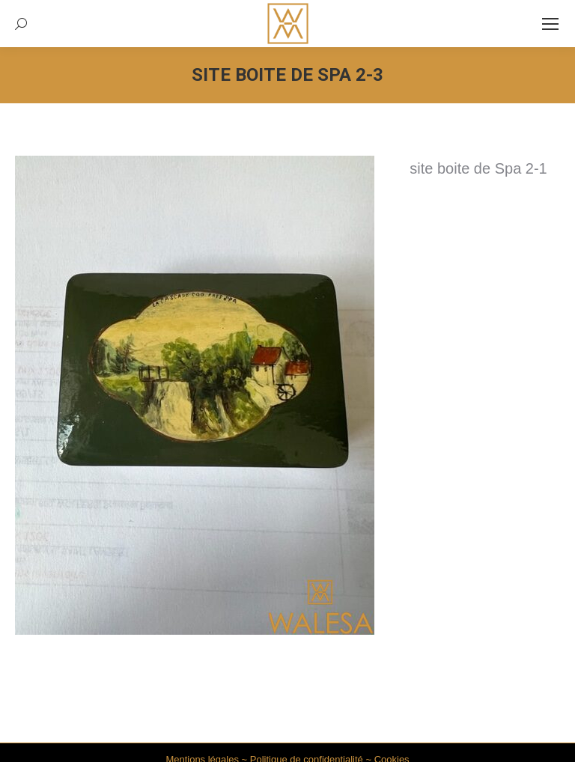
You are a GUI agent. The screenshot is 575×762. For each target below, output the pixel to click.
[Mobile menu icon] (550, 24)
